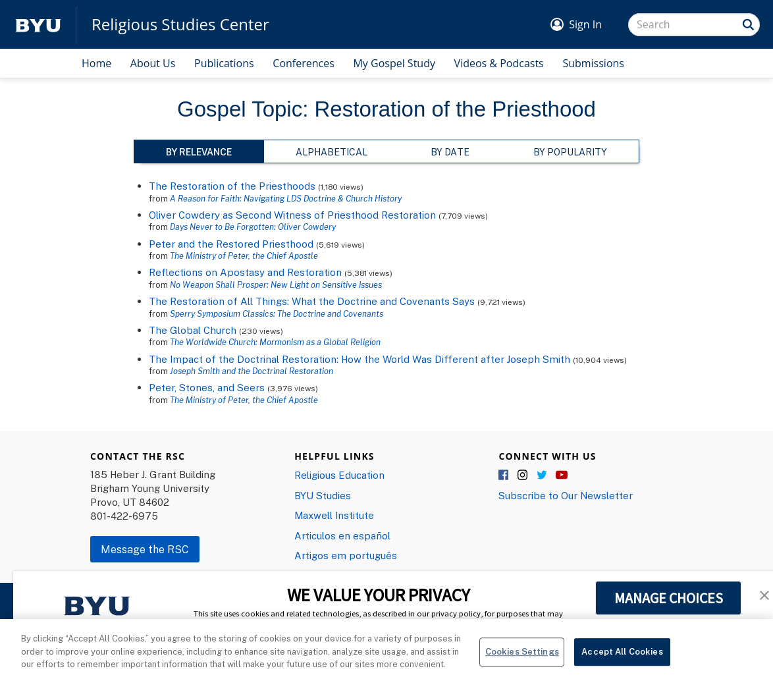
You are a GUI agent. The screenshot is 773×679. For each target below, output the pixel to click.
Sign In (585, 24)
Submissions (593, 63)
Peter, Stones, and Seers (207, 387)
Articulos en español (342, 535)
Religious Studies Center (180, 24)
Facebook (504, 475)
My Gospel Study (394, 63)
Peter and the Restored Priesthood (231, 244)
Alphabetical (331, 151)
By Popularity (570, 151)
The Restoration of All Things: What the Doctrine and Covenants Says (313, 301)
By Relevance (199, 151)
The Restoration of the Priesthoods (232, 186)
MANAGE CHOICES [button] (668, 598)
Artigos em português (345, 555)
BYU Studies (322, 495)
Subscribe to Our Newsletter (565, 495)
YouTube (562, 475)
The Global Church (192, 330)
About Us (153, 63)
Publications (224, 63)
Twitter (542, 475)
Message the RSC (145, 549)
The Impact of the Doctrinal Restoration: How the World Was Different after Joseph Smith (359, 359)
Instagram (523, 475)
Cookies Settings (522, 660)
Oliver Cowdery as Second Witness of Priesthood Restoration (292, 215)
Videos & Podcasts (499, 63)
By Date (450, 151)
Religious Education (339, 475)
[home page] (38, 24)
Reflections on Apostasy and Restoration (245, 272)
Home (96, 63)
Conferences (303, 63)
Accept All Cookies (621, 660)
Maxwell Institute (334, 515)
